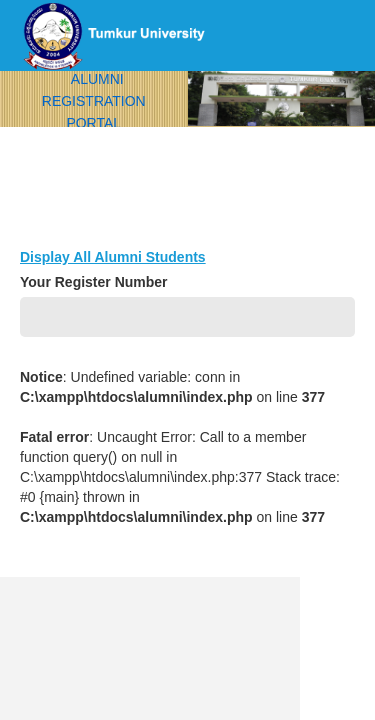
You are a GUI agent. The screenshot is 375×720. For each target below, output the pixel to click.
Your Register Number (94, 282)
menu (325, 115)
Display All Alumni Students (113, 257)
